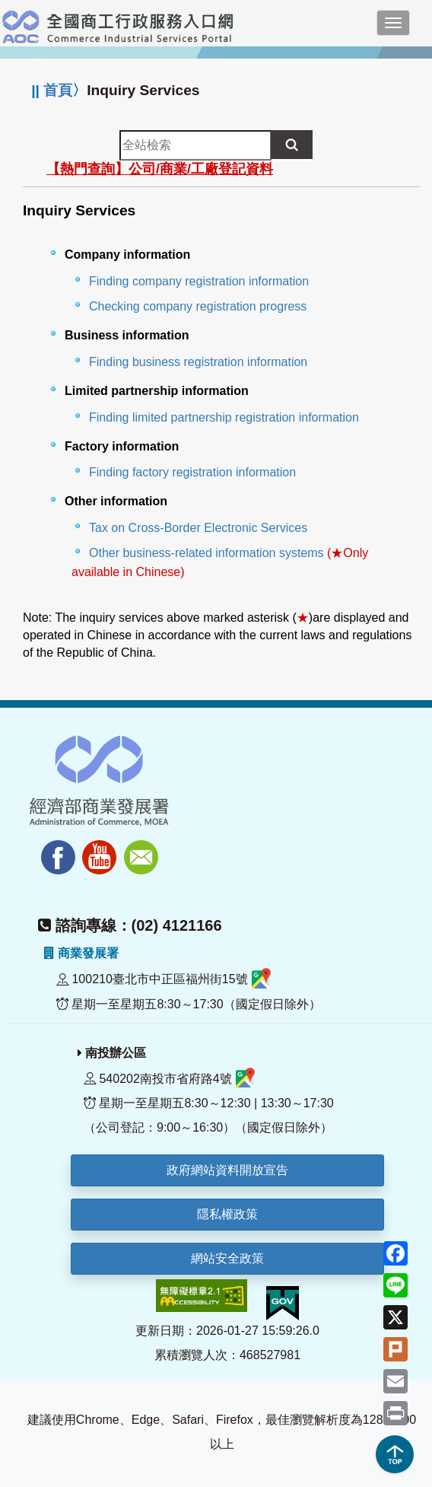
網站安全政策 (227, 1258)
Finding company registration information (199, 281)
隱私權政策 (227, 1214)
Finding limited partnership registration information (224, 417)
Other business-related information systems (206, 552)
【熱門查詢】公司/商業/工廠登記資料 (159, 169)
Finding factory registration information (192, 472)
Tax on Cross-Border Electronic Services (198, 527)
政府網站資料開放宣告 (227, 1170)
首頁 (57, 90)
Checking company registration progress (198, 306)
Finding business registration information (198, 361)
